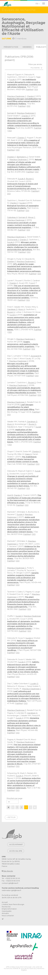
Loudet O (34, 684)
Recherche (6, 907)
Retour (11, 817)
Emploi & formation (9, 909)
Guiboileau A (12, 217)
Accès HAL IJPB (15, 851)
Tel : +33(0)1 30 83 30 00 (11, 878)
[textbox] (24, 68)
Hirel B (10, 495)
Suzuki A (12, 79)
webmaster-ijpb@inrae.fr (11, 890)
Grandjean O (12, 309)
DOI (36, 89)
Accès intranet (16, 844)
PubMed (29, 89)
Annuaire (5, 913)
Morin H (21, 309)
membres (27, 47)
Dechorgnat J (13, 240)
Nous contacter (8, 916)
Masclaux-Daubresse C (16, 96)
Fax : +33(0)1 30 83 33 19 (11, 881)
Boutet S (30, 179)
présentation (11, 47)
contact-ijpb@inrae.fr (10, 883)
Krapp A (28, 454)
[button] (38, 3)
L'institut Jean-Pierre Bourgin (13, 904)
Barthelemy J (22, 157)
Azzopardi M (36, 356)
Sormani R (11, 113)
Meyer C (31, 217)
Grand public (7, 911)
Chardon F (31, 96)
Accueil (5, 902)
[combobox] (24, 68)
